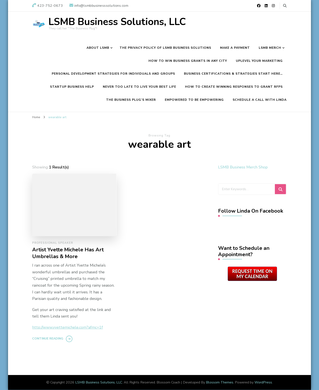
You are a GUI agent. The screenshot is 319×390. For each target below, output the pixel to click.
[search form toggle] (285, 6)
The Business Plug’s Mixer (131, 100)
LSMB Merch (270, 48)
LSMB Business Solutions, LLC (117, 22)
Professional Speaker (52, 243)
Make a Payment (235, 48)
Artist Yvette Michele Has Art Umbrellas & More (68, 253)
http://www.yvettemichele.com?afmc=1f (67, 327)
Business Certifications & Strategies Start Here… (233, 74)
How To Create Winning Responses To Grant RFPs (234, 87)
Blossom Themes (219, 382)
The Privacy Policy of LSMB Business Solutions (165, 48)
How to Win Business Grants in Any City (188, 61)
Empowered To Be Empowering (194, 100)
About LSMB (98, 48)
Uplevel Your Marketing (259, 61)
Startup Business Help (72, 87)
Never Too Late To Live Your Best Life (139, 87)
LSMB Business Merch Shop (243, 167)
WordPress (263, 382)
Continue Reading (47, 338)
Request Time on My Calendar (252, 273)
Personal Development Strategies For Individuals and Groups (113, 74)
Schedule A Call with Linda (260, 100)
